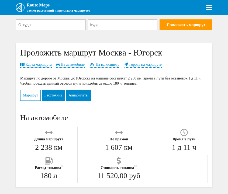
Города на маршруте (143, 66)
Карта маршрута (36, 66)
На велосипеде (104, 66)
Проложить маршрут (186, 26)
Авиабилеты (88, 97)
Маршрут (32, 97)
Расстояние (59, 97)
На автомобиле (70, 66)
